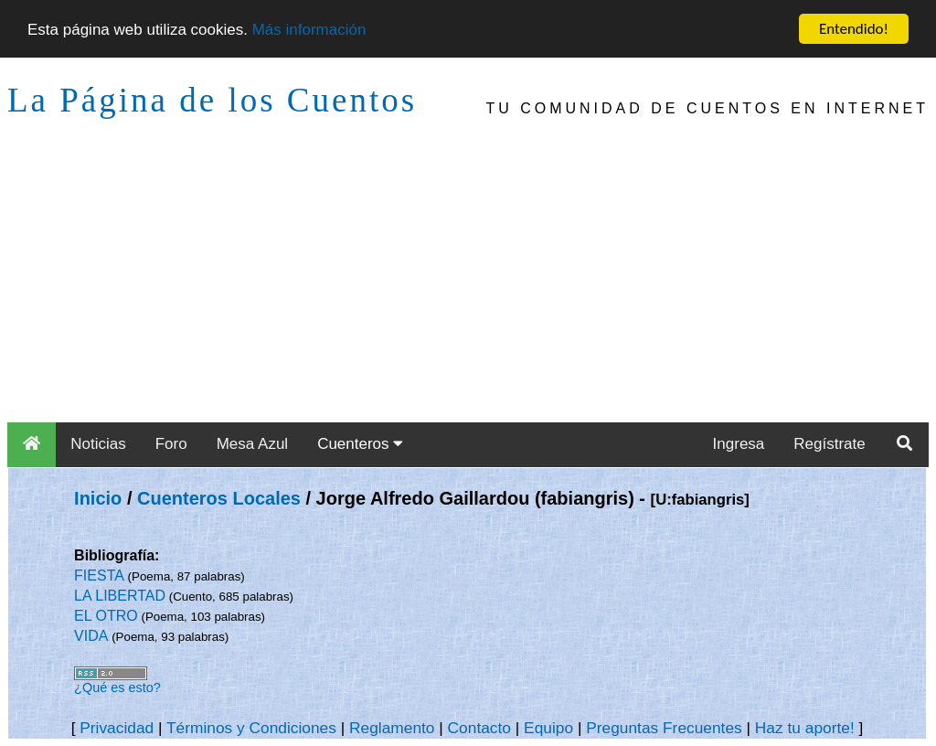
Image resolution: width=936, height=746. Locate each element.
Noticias (97, 444)
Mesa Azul (252, 444)
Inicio (98, 498)
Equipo (548, 728)
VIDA (91, 636)
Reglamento (391, 728)
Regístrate (829, 444)
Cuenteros (360, 444)
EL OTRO (106, 615)
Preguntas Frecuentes (664, 728)
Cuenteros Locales (219, 498)
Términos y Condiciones (251, 728)
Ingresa (739, 444)
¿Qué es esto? (117, 687)
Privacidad (117, 728)
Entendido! (853, 28)
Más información (309, 28)
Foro (171, 444)
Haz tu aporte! (805, 728)
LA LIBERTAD (119, 595)
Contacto (479, 728)
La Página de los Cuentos (212, 100)
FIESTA (99, 575)
